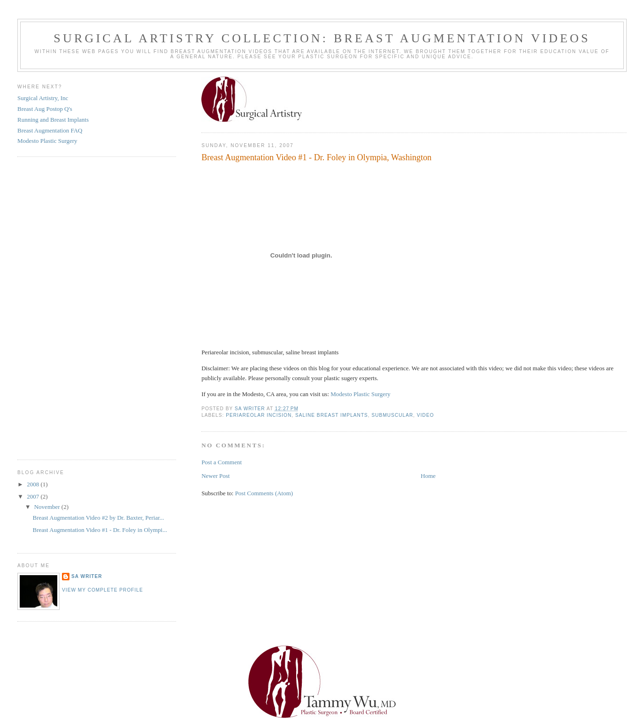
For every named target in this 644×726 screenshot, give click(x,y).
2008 (33, 484)
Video (425, 415)
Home (428, 475)
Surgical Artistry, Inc (42, 97)
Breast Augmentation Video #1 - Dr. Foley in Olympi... (100, 529)
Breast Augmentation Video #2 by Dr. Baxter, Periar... (98, 517)
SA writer (86, 576)
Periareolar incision (258, 415)
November (47, 506)
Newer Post (215, 475)
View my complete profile (102, 590)
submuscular (393, 415)
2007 (33, 496)
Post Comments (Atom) (264, 493)
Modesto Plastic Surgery (360, 394)
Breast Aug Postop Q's (44, 108)
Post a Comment (221, 462)
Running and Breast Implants (53, 119)
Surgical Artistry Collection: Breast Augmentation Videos (322, 38)
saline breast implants (331, 415)
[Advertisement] (45, 307)
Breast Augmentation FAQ (49, 130)
